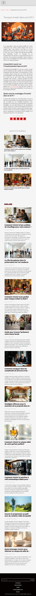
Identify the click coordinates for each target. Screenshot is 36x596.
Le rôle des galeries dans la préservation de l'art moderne (16, 169)
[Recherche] (16, 580)
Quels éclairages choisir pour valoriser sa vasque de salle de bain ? (16, 551)
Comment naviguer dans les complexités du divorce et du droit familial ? (16, 370)
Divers (7, 10)
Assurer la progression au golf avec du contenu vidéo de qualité (18, 515)
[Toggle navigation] (4, 2)
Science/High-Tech (18, 589)
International (18, 585)
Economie (18, 583)
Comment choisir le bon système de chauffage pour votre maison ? (17, 150)
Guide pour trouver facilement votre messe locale (17, 333)
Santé (18, 587)
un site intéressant (14, 86)
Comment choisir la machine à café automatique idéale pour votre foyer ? (17, 479)
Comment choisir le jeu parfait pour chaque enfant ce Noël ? (17, 188)
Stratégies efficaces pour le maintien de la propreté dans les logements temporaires (17, 406)
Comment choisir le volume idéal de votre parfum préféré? (18, 443)
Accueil (2, 10)
